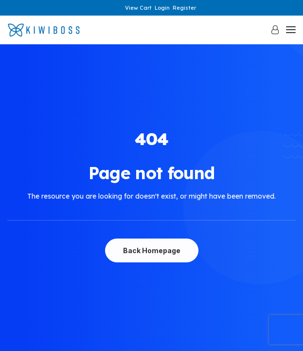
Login (162, 7)
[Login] (271, 29)
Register (184, 7)
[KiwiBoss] (43, 30)
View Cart (138, 7)
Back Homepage (151, 250)
